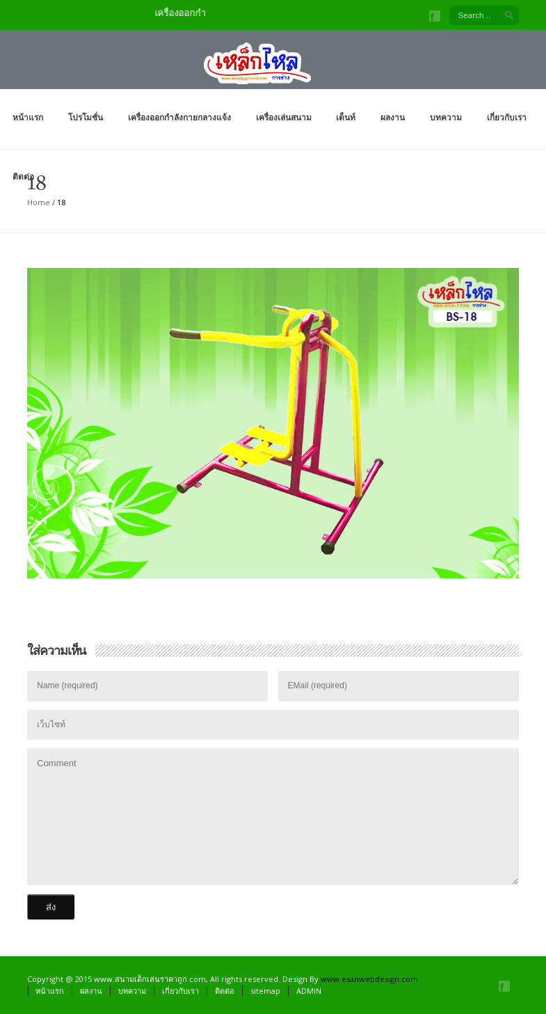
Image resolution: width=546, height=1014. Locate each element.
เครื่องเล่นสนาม (284, 117)
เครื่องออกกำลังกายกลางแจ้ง (179, 117)
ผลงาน (392, 117)
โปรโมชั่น (85, 117)
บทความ (446, 117)
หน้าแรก (28, 117)
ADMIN (308, 990)
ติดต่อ (23, 176)
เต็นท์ (345, 117)
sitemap (265, 990)
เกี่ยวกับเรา (507, 117)
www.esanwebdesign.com (369, 979)
